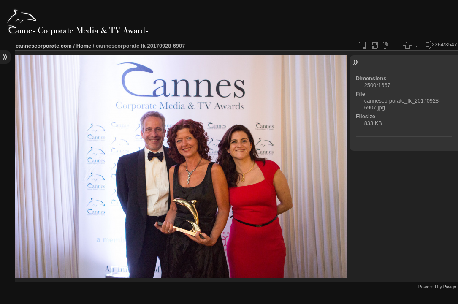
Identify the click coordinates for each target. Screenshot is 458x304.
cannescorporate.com (44, 46)
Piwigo (449, 286)
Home (84, 46)
